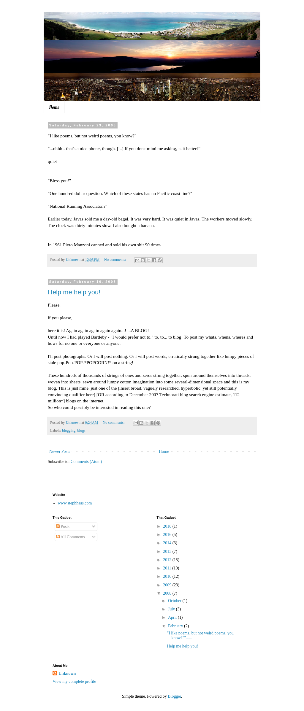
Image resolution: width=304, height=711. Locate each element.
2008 (167, 593)
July (172, 609)
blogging (68, 430)
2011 (167, 568)
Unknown (67, 673)
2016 (167, 534)
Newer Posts (59, 451)
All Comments (70, 537)
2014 (167, 543)
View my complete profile (74, 681)
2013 (167, 551)
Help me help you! (74, 292)
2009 (167, 585)
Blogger (174, 696)
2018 (167, 526)
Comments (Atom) (86, 461)
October (175, 601)
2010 (167, 576)
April (173, 617)
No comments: (115, 260)
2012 (167, 560)
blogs (81, 430)
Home (54, 107)
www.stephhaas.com (75, 503)
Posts (62, 526)
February (176, 626)
